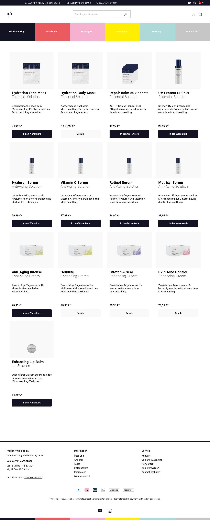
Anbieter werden (150, 468)
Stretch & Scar (130, 274)
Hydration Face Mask (32, 95)
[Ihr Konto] (193, 14)
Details (81, 134)
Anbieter (78, 459)
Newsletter (147, 464)
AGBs (77, 464)
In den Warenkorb (31, 134)
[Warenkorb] (200, 14)
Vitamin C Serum (81, 185)
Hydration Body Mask (81, 95)
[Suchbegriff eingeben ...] (97, 14)
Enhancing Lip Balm (32, 364)
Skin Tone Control (178, 274)
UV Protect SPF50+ (178, 95)
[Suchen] (126, 14)
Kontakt (146, 455)
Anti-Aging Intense (32, 274)
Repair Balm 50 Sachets (130, 95)
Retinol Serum (130, 185)
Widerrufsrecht (82, 476)
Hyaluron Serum (32, 185)
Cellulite (81, 274)
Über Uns (79, 455)
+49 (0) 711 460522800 (20, 461)
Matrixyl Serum (178, 185)
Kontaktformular (33, 477)
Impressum (80, 472)
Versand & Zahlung (152, 459)
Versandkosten (98, 499)
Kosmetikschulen (151, 472)
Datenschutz (81, 468)
